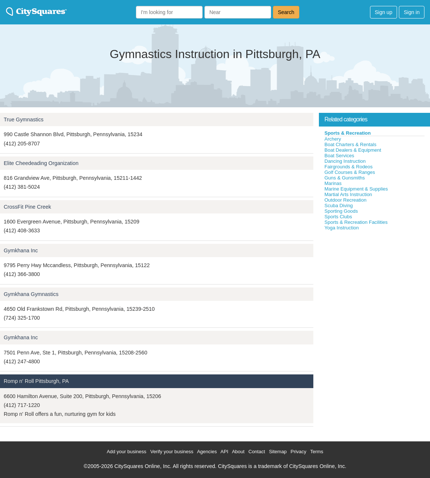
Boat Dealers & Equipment (352, 150)
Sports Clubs (338, 216)
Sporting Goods (341, 211)
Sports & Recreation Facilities (356, 222)
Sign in (412, 12)
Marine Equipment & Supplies (356, 189)
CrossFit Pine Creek (27, 207)
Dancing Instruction (345, 161)
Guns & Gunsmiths (344, 178)
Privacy (298, 451)
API (224, 451)
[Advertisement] (374, 286)
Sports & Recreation (347, 133)
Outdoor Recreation (345, 200)
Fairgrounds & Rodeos (348, 166)
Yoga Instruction (341, 227)
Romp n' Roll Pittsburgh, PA (36, 381)
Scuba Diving (338, 205)
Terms (316, 451)
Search (286, 12)
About (238, 451)
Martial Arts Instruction (348, 194)
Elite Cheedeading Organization (41, 163)
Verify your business (171, 451)
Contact (257, 451)
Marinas (332, 183)
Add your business (126, 451)
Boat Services (339, 155)
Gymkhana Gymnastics (31, 294)
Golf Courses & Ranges (349, 172)
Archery (332, 139)
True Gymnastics (24, 119)
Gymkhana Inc (21, 250)
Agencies (207, 451)
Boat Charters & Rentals (350, 144)
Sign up (383, 12)
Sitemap (278, 451)
